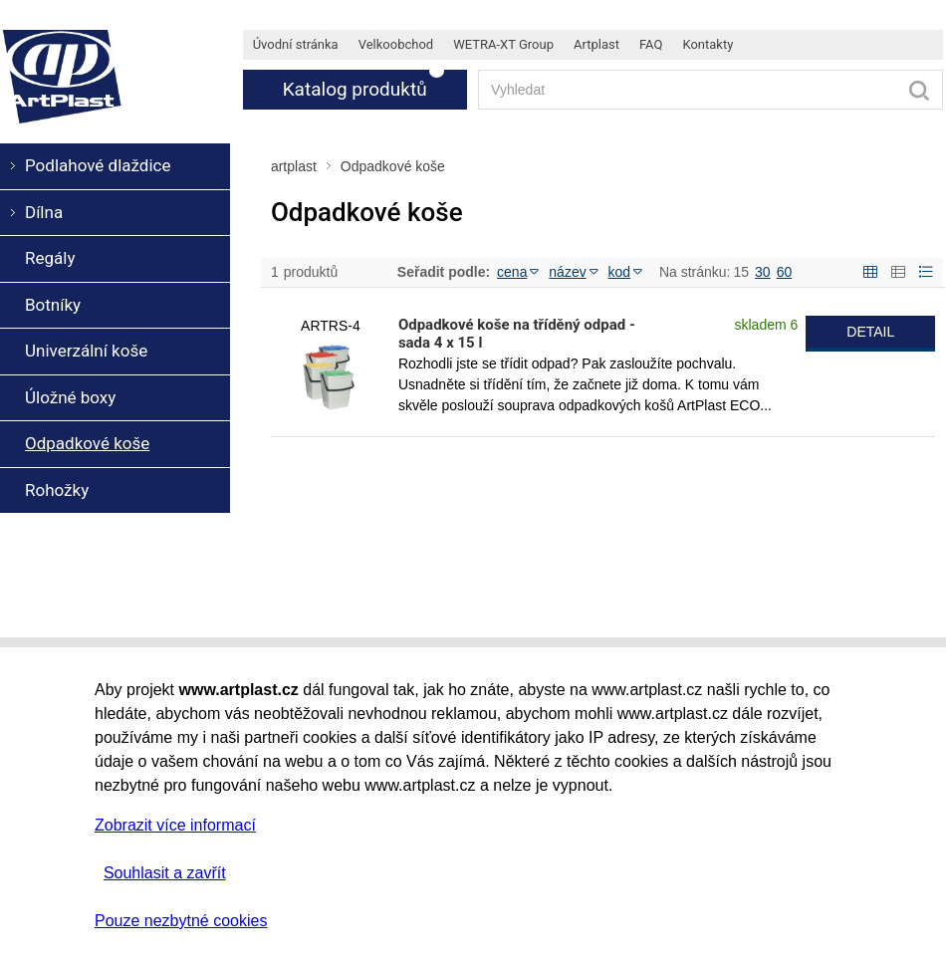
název (573, 272)
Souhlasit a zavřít (165, 872)
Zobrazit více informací (175, 825)
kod (625, 272)
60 (785, 272)
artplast (294, 166)
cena (518, 272)
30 (763, 272)
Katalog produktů (355, 89)
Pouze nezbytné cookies (181, 920)
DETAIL (870, 332)
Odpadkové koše (393, 166)
